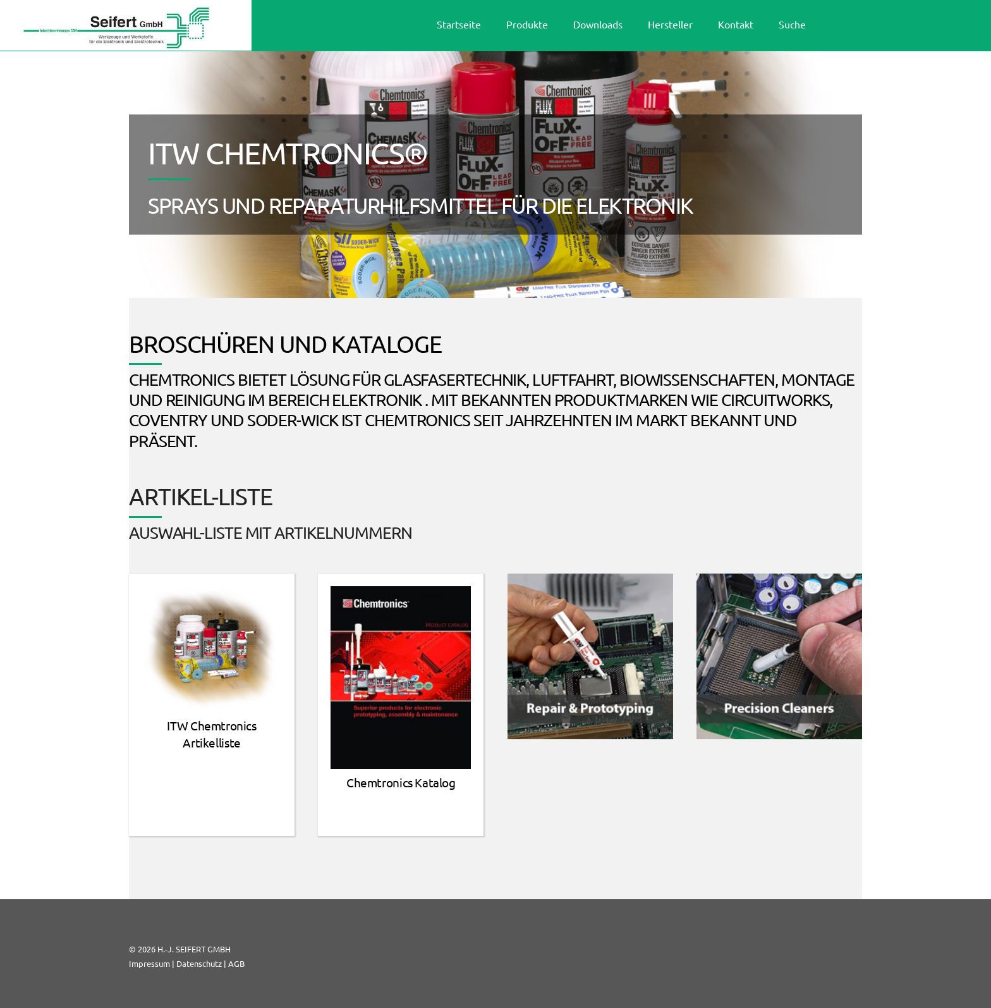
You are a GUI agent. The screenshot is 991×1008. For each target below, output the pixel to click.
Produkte (527, 24)
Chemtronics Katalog (401, 782)
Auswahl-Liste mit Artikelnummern (270, 533)
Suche (792, 24)
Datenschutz (199, 963)
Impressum (149, 963)
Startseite (459, 24)
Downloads (598, 24)
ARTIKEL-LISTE (200, 496)
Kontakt (735, 24)
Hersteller (670, 24)
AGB (236, 963)
